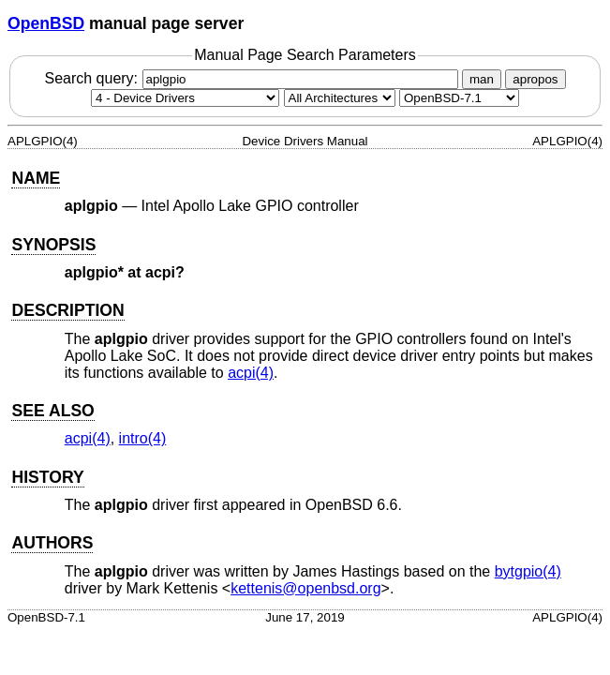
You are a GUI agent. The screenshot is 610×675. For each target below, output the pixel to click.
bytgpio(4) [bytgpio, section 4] (528, 571)
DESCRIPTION (67, 310)
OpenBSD (45, 23)
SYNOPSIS (53, 244)
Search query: (253, 78)
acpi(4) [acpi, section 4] (251, 373)
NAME (35, 178)
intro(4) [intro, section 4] (143, 438)
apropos (535, 79)
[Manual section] (185, 98)
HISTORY (47, 477)
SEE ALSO (52, 410)
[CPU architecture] (339, 98)
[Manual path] (459, 98)
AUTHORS (52, 542)
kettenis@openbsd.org (305, 588)
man (481, 79)
